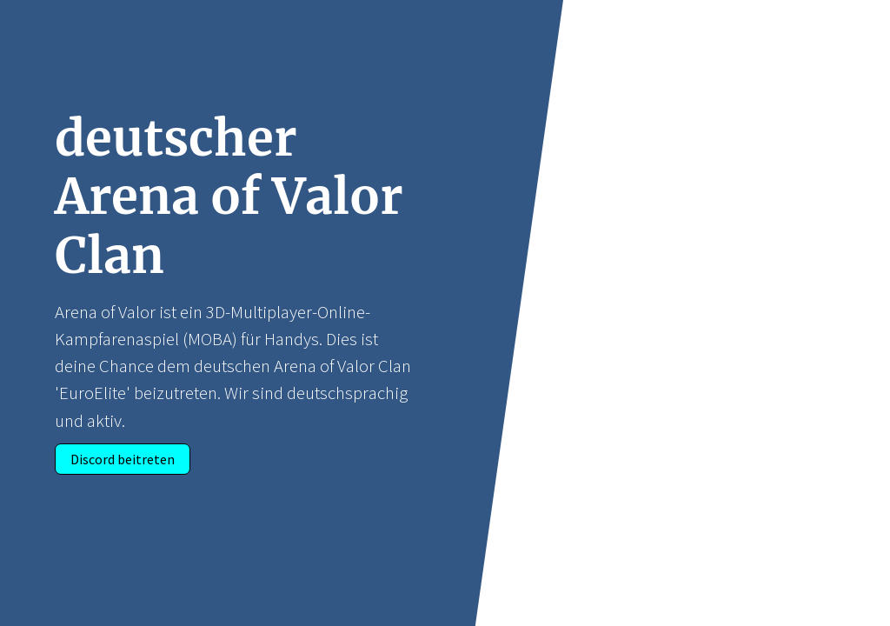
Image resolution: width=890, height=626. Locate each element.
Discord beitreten (122, 459)
